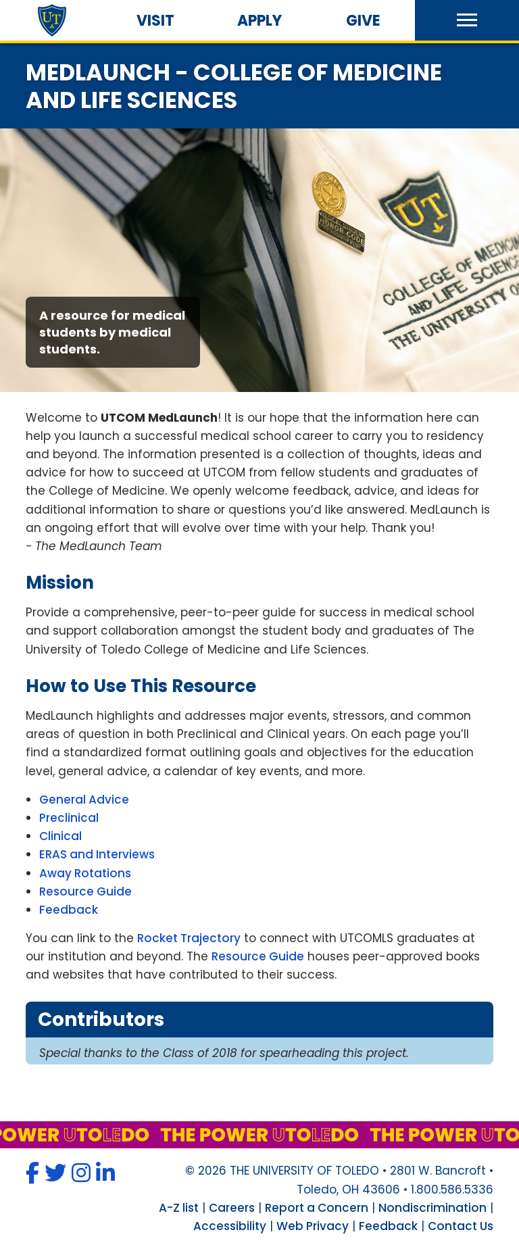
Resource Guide (85, 891)
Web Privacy (312, 1226)
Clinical (60, 836)
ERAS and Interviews (97, 854)
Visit (155, 20)
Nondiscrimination (432, 1208)
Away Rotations (85, 873)
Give (363, 20)
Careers (232, 1208)
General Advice (84, 799)
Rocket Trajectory (189, 938)
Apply (259, 20)
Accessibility (229, 1226)
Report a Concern (316, 1208)
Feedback (68, 910)
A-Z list (179, 1208)
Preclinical (69, 818)
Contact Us (460, 1226)
